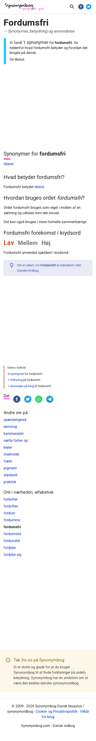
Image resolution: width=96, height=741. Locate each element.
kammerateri (14, 433)
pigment (10, 468)
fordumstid (12, 534)
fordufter (10, 499)
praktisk (10, 482)
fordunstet (12, 541)
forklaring (16, 380)
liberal (8, 164)
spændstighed (15, 420)
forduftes (11, 506)
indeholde (11, 454)
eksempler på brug (22, 386)
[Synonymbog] (26, 7)
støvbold (10, 475)
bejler (8, 447)
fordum (9, 513)
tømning (10, 427)
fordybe (10, 548)
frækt (8, 461)
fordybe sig (12, 554)
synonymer (17, 374)
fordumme (12, 520)
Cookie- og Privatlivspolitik (56, 711)
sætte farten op (16, 440)
